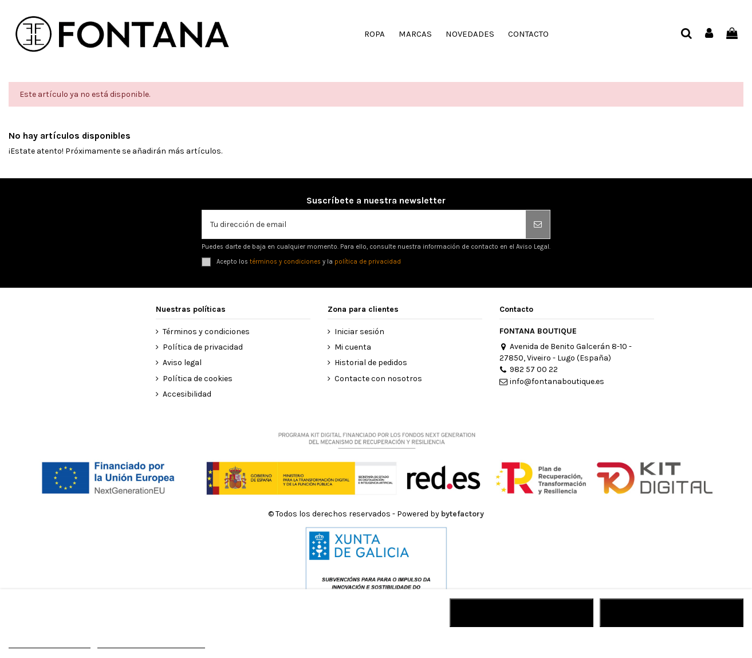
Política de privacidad (203, 347)
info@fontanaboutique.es (551, 381)
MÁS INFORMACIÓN (49, 643)
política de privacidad (367, 261)
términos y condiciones (285, 261)
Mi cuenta (352, 347)
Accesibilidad (187, 394)
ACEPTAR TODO (671, 612)
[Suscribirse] (538, 224)
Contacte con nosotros (378, 378)
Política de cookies (198, 378)
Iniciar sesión (359, 331)
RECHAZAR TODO (521, 612)
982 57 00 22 (528, 369)
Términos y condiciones (206, 331)
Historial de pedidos (370, 362)
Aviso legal (182, 362)
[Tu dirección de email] (364, 224)
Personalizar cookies (151, 643)
